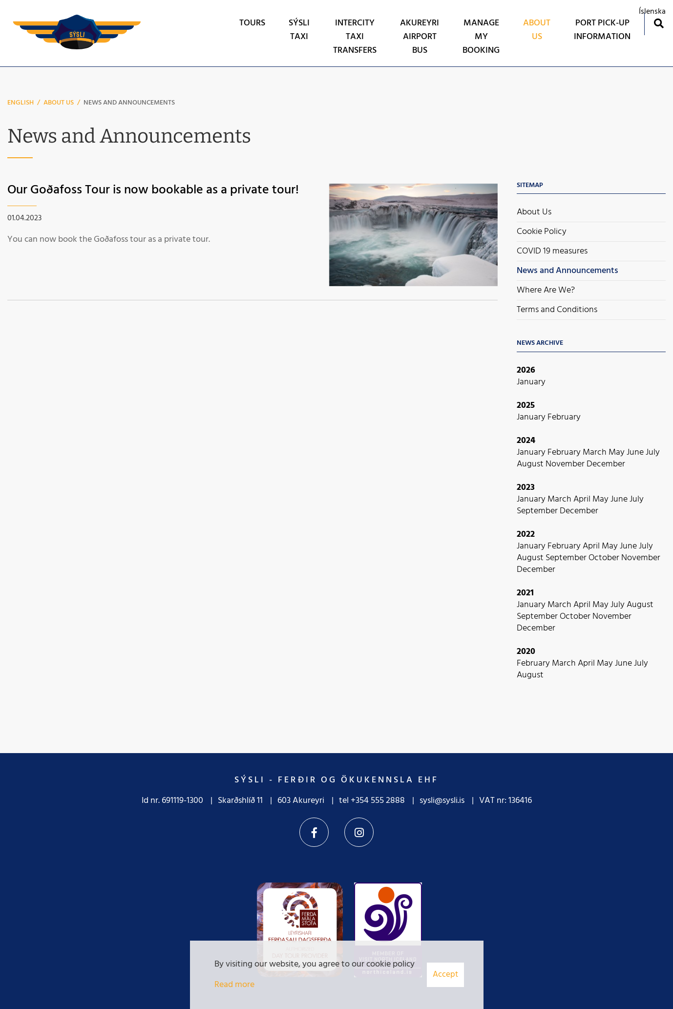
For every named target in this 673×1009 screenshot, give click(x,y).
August (531, 464)
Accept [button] (445, 974)
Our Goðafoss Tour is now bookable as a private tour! (153, 190)
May (618, 452)
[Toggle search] (658, 23)
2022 (526, 534)
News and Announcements (129, 102)
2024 (526, 441)
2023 (526, 488)
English (20, 102)
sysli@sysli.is (442, 801)
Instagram (359, 832)
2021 (525, 593)
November (566, 464)
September (538, 511)
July (653, 452)
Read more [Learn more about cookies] (234, 985)
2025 (526, 406)
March (596, 452)
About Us (58, 102)
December (606, 464)
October (605, 558)
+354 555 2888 (378, 801)
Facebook (314, 832)
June (636, 452)
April (582, 499)
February (564, 417)
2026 (526, 370)
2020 (526, 652)
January (531, 382)
